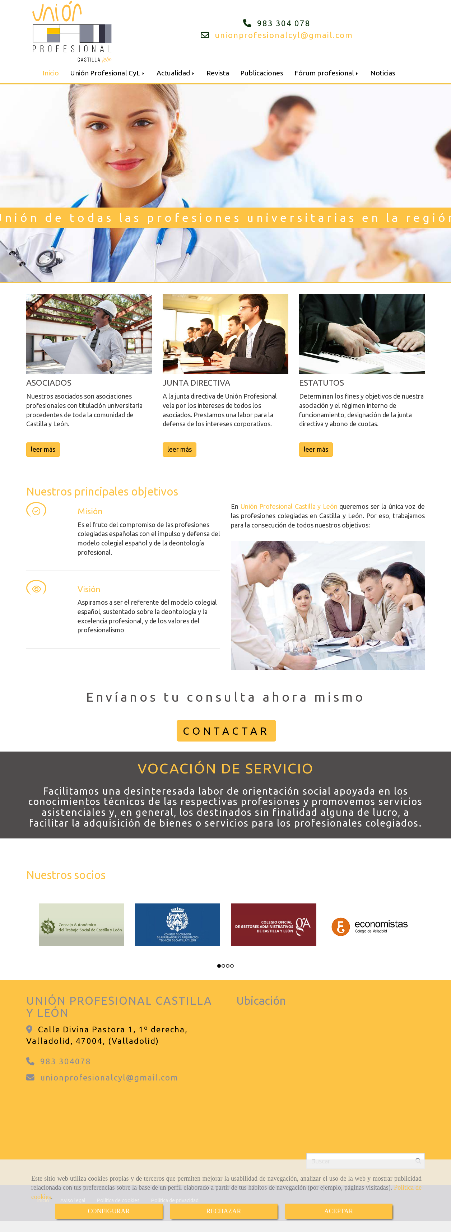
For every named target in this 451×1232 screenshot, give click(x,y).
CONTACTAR (226, 730)
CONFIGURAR (109, 1211)
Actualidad (176, 73)
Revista (217, 73)
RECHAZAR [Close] (223, 1211)
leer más (43, 449)
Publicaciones (261, 73)
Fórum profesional (326, 73)
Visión (89, 589)
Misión (90, 511)
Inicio (50, 73)
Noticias (382, 73)
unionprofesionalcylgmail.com (284, 35)
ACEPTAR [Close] (338, 1211)
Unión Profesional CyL (107, 73)
